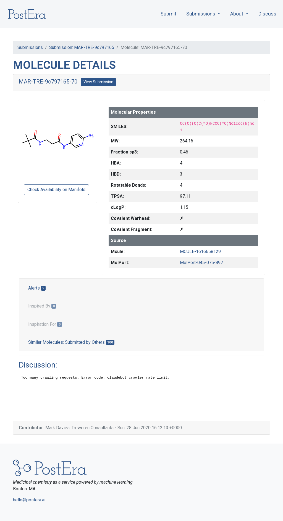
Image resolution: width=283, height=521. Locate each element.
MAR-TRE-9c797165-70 (48, 81)
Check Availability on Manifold (56, 189)
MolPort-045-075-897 (201, 262)
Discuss (267, 14)
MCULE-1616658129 (200, 251)
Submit (168, 14)
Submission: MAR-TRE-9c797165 (81, 47)
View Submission (98, 82)
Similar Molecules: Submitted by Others (71, 342)
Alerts (37, 288)
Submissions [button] (201, 14)
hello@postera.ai (29, 499)
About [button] (237, 14)
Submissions (30, 47)
